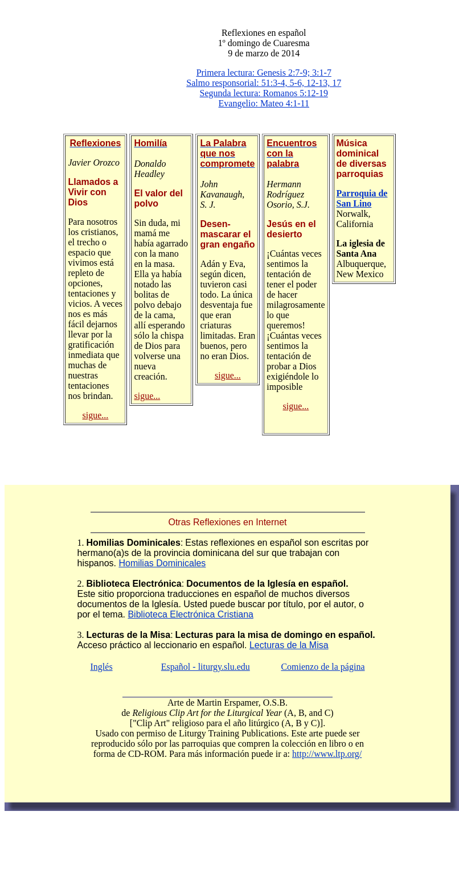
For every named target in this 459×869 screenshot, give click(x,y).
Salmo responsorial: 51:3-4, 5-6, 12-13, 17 (263, 83)
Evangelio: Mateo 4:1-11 (264, 103)
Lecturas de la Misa (289, 645)
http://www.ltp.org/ (327, 754)
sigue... (96, 415)
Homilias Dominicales (162, 563)
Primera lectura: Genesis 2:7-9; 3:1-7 (263, 72)
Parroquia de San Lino (362, 198)
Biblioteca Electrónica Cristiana (190, 614)
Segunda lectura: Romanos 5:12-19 (264, 93)
